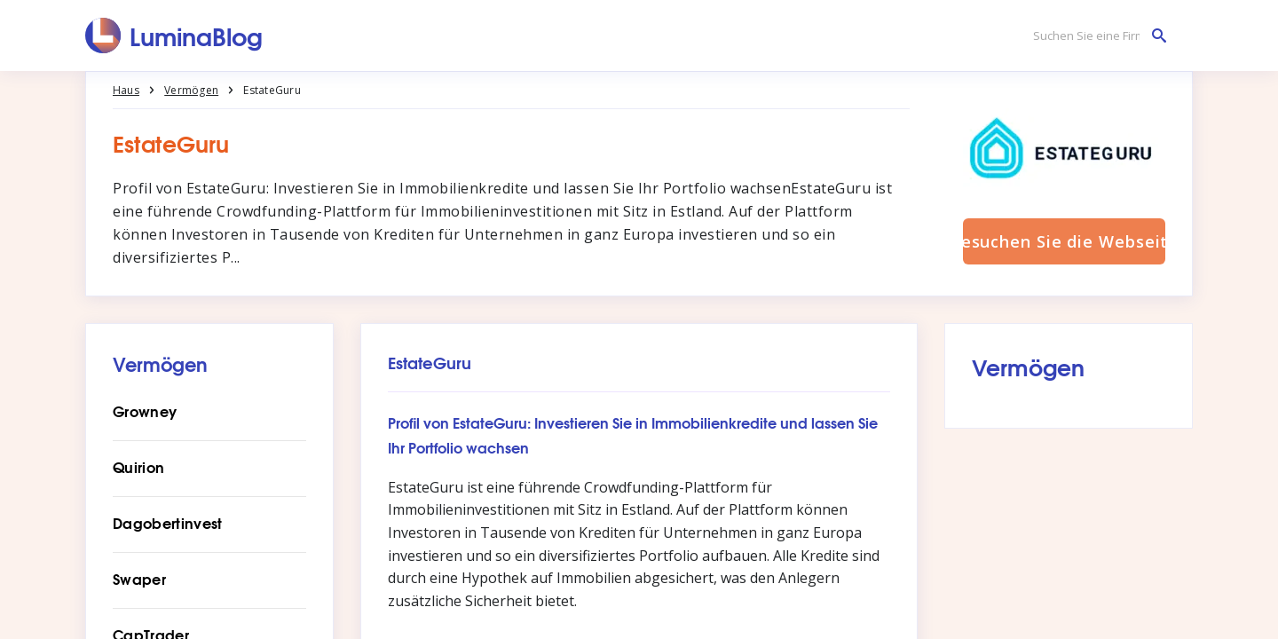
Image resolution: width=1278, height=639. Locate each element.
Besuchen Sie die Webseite (1064, 241)
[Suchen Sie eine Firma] (1095, 36)
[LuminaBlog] (174, 35)
